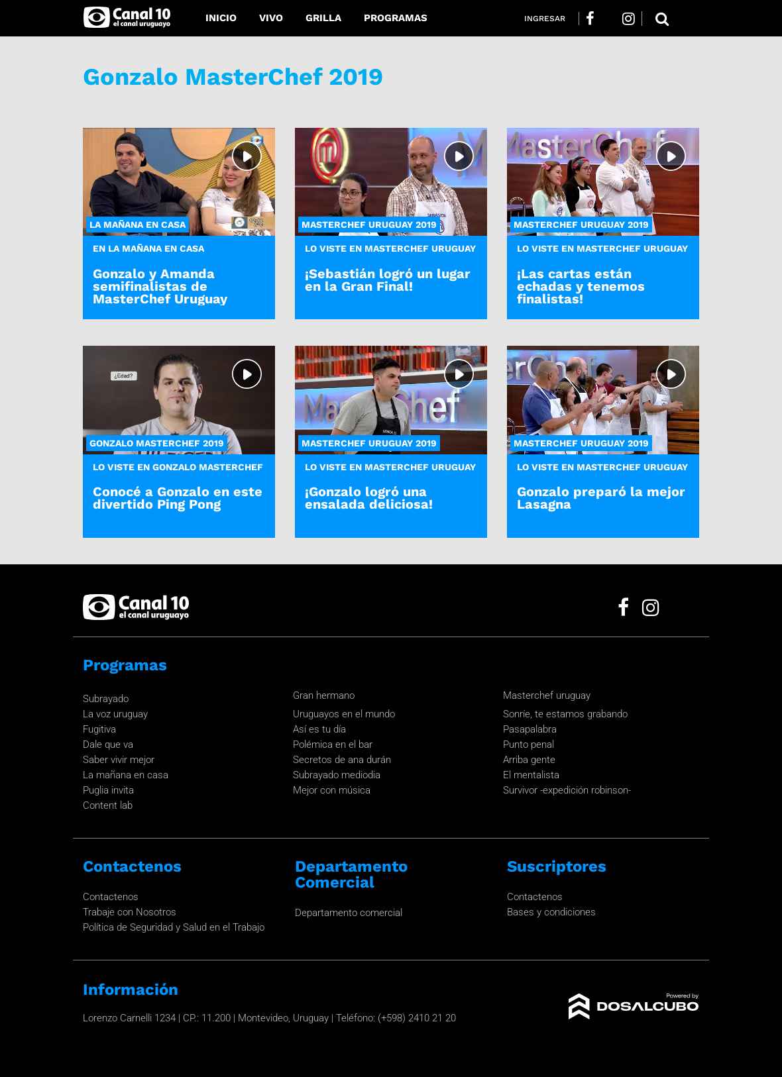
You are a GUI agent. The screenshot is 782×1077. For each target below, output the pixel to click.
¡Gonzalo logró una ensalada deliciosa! (369, 498)
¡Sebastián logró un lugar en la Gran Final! (388, 280)
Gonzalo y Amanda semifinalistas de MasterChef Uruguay (160, 286)
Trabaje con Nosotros (129, 912)
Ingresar (544, 18)
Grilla (323, 18)
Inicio (221, 18)
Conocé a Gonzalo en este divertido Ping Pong (177, 498)
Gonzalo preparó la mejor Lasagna (601, 498)
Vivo (271, 18)
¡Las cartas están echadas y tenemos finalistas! (581, 286)
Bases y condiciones (551, 912)
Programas (395, 18)
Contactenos (111, 897)
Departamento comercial (348, 913)
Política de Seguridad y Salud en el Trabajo (173, 927)
